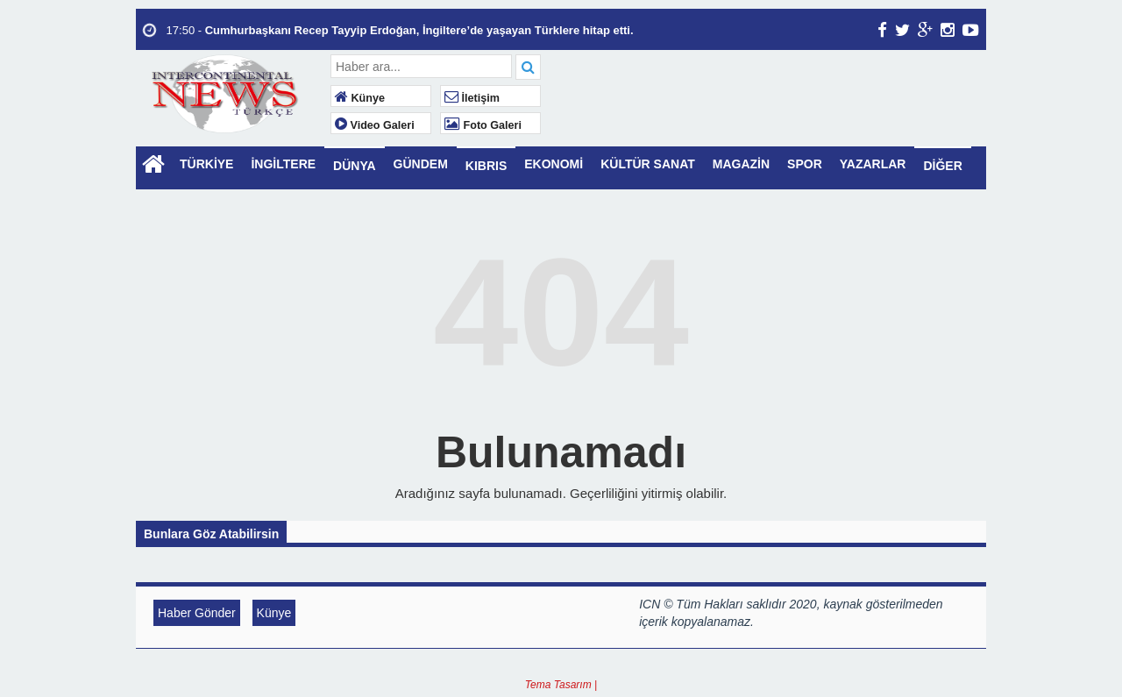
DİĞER (942, 166)
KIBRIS (486, 166)
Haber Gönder (197, 613)
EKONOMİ (553, 164)
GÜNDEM (421, 164)
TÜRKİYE (206, 164)
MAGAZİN (741, 164)
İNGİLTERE (283, 164)
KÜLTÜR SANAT (647, 164)
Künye (360, 98)
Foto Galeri (483, 125)
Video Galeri (375, 125)
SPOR (804, 164)
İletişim (472, 98)
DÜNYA (354, 166)
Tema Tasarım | (561, 685)
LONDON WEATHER (765, 120)
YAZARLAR (873, 164)
